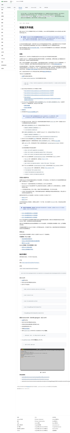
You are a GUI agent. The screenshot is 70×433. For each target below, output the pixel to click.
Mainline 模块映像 (27, 107)
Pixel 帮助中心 (54, 421)
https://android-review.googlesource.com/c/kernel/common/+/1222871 (39, 95)
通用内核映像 (27, 105)
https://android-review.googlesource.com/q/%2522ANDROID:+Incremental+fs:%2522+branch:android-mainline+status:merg (42, 99)
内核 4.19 (24, 199)
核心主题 (27, 23)
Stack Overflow (55, 428)
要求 (18, 421)
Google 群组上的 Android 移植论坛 (41, 430)
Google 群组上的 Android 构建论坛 (41, 428)
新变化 (2, 7)
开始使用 (9, 7)
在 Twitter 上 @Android (39, 419)
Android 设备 (33, 7)
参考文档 (46, 7)
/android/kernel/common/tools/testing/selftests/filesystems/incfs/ (35, 377)
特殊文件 (49, 71)
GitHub (18, 430)
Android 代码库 (20, 419)
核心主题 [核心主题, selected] (20, 7)
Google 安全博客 (38, 424)
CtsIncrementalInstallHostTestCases (30, 262)
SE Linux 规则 (57, 140)
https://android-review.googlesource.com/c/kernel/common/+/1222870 (39, 93)
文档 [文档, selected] (11, 1)
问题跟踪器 (54, 430)
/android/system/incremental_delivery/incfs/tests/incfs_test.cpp (35, 379)
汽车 (40, 7)
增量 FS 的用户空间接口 (33, 69)
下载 (18, 423)
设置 (23, 76)
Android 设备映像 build (32, 111)
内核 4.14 (24, 197)
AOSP (21, 23)
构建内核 (24, 109)
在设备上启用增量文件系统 (27, 249)
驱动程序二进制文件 (20, 428)
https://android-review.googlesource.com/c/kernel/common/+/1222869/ (39, 90)
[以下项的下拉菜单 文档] (13, 1)
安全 (14, 7)
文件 (45, 159)
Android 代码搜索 (19, 1)
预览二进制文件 (20, 424)
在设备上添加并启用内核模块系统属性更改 (31, 241)
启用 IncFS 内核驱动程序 (27, 247)
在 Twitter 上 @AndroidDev (40, 421)
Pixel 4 (34, 138)
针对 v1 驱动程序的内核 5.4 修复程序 (29, 217)
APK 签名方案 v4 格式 (34, 47)
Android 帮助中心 (55, 419)
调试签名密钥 (26, 328)
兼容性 (26, 7)
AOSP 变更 (43, 17)
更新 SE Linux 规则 (26, 243)
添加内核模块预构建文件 (27, 239)
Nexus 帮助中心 (55, 423)
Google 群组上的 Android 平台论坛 (41, 426)
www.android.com (55, 424)
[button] (7, 10)
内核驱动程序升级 (58, 64)
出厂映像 (18, 426)
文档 (2, 4)
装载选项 (45, 71)
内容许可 (28, 386)
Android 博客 (37, 423)
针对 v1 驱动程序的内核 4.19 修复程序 (30, 215)
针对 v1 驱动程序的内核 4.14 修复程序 (30, 213)
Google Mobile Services (56, 426)
